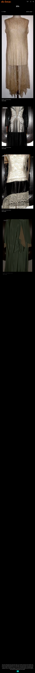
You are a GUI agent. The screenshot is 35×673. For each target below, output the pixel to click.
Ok (17, 671)
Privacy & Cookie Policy (16, 667)
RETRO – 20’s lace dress (6, 99)
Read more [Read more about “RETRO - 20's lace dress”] (4, 100)
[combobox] (27, 12)
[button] (28, 1)
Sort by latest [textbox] (29, 11)
